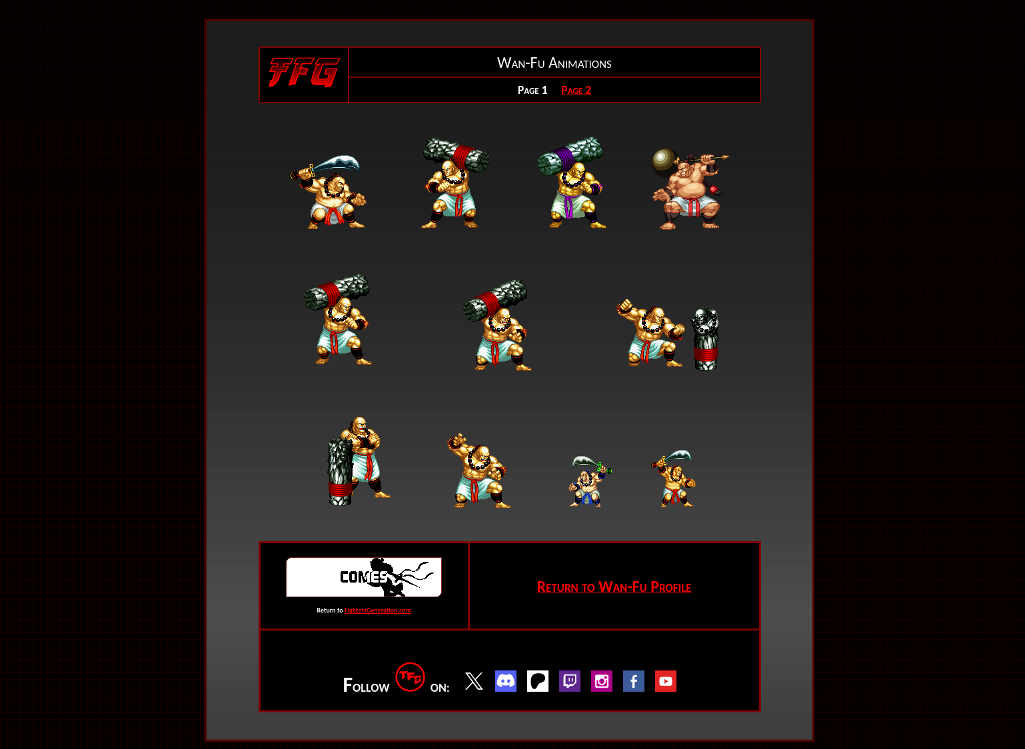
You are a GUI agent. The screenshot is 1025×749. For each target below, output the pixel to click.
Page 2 (576, 90)
